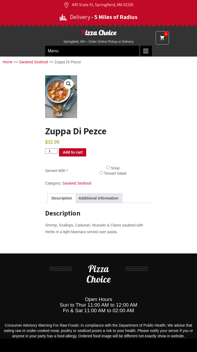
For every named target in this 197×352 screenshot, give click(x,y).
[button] (68, 84)
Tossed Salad (113, 173)
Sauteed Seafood (33, 62)
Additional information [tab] (98, 198)
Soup (113, 168)
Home (8, 62)
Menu (53, 51)
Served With (56, 171)
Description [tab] (62, 198)
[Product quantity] (51, 151)
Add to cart (72, 152)
